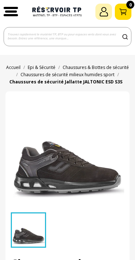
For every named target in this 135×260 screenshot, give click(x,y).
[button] (11, 11)
